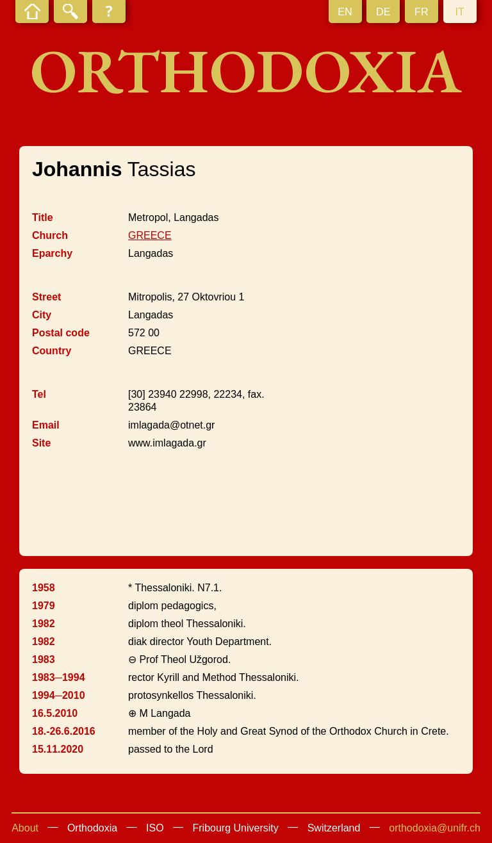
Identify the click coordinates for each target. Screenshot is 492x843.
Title (42, 217)
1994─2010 (58, 695)
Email (46, 425)
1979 (43, 605)
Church (50, 235)
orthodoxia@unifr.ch (434, 828)
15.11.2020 (57, 749)
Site (41, 443)
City (41, 314)
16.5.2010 (55, 713)
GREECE (150, 235)
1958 (43, 587)
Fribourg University (236, 828)
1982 (43, 623)
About (25, 828)
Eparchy (52, 253)
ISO (155, 828)
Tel (39, 394)
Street (46, 296)
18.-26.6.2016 (63, 731)
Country (51, 350)
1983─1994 (58, 677)
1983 (43, 659)
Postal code (61, 332)
